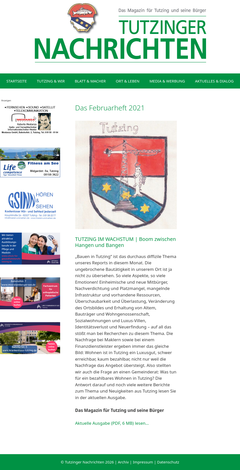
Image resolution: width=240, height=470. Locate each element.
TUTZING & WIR (51, 80)
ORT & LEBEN (127, 80)
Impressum (143, 461)
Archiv (123, 461)
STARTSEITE (16, 80)
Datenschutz (168, 461)
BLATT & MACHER (90, 80)
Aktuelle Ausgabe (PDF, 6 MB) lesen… (112, 423)
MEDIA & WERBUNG (167, 80)
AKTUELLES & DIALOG (214, 80)
